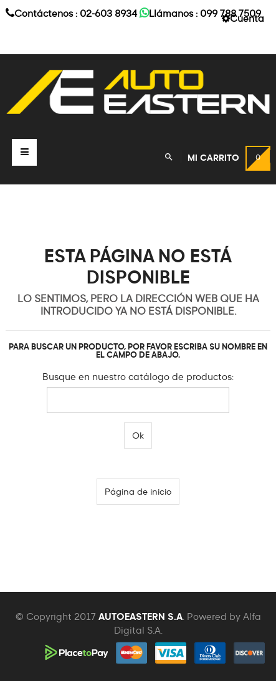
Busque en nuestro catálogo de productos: (138, 377)
